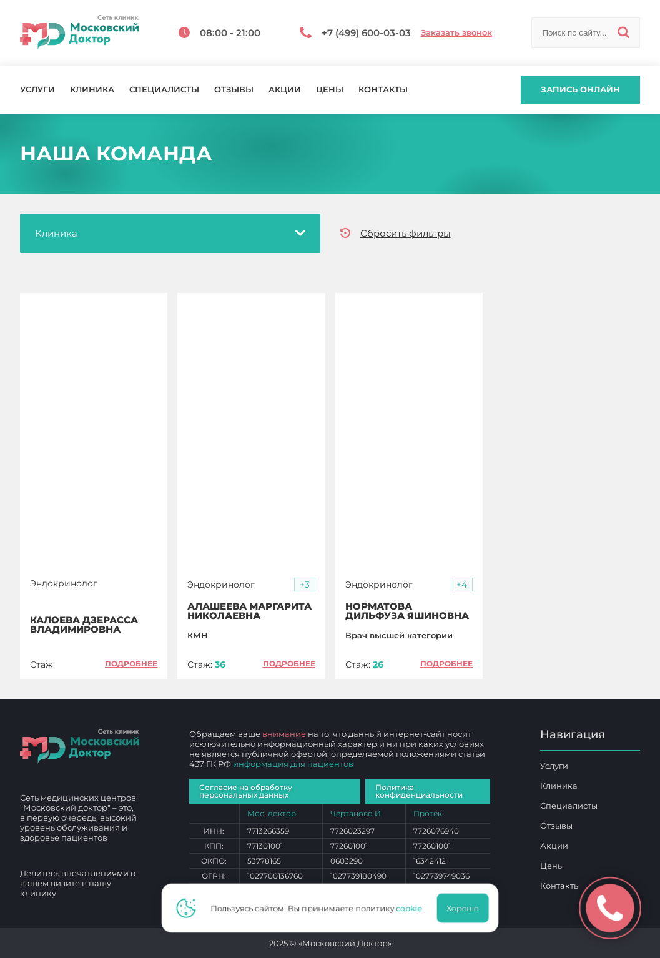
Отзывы (234, 90)
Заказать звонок (456, 33)
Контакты (383, 90)
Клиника (92, 90)
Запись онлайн (580, 89)
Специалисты (164, 90)
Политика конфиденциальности (419, 791)
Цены (329, 90)
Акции (284, 90)
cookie (412, 908)
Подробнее (131, 663)
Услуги (37, 90)
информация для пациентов (293, 764)
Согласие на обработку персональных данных (245, 791)
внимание (284, 734)
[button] (304, 585)
